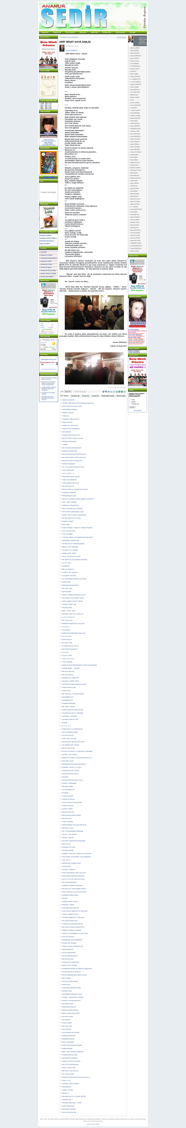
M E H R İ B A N (66, 636)
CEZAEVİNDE (66, 866)
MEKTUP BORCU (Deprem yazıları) (72, 438)
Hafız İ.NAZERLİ (135, 126)
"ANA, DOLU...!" (67, 860)
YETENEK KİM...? (67, 1099)
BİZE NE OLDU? (67, 818)
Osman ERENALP (72, 37)
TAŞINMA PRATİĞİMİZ (69, 703)
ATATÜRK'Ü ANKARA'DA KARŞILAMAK (74, 841)
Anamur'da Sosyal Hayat (48, 270)
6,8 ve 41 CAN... (67, 563)
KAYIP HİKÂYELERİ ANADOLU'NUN (73, 511)
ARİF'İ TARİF (66, 524)
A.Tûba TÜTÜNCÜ (135, 152)
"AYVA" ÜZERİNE (67, 662)
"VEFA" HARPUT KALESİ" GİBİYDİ (72, 601)
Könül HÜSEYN (135, 141)
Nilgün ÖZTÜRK (135, 204)
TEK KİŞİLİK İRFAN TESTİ (70, 920)
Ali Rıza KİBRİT (134, 219)
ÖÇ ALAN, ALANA (67, 1016)
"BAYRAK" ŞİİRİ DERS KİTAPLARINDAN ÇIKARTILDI (78, 403)
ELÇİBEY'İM (65, 566)
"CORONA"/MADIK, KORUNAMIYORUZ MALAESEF (77, 537)
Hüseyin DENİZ (134, 68)
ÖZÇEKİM (65, 777)
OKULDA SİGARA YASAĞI (70, 981)
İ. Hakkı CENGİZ (135, 110)
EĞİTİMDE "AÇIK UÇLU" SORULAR (72, 614)
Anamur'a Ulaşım (46, 267)
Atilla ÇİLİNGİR (134, 53)
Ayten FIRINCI (134, 183)
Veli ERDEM (134, 191)
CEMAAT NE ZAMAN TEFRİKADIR (72, 885)
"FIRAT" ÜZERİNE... (68, 821)
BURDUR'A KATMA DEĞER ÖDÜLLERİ (73, 633)
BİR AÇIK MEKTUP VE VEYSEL (71, 518)
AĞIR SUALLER (67, 639)
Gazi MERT (133, 108)
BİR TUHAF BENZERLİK (69, 882)
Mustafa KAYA (134, 165)
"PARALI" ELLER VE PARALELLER (72, 946)
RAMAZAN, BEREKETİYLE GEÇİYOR (73, 623)
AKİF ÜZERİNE (66, 1029)
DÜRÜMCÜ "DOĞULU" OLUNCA (72, 767)
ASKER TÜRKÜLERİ (68, 1106)
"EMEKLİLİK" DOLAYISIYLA (70, 505)
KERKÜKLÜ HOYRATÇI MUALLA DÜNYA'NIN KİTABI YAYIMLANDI (49, 383)
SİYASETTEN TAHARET (69, 943)
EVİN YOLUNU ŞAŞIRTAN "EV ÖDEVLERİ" (75, 911)
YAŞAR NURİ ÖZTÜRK (69, 687)
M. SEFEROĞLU (135, 66)
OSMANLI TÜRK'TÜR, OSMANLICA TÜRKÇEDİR (76, 853)
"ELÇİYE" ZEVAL (67, 655)
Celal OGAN (134, 180)
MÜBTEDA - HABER (68, 904)
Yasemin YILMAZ (135, 115)
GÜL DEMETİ (66, 1019)
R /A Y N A (65, 652)
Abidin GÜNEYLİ (135, 217)
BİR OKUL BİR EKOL (68, 671)
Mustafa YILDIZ (134, 222)
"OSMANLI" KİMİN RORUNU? (71, 419)
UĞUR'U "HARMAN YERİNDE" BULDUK (74, 595)
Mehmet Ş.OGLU (135, 199)
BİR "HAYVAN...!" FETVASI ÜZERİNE (73, 694)
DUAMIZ (64, 722)
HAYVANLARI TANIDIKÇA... (70, 1058)
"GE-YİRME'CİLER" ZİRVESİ (70, 745)
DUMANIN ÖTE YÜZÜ (68, 847)
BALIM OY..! (65, 1093)
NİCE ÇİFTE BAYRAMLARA (70, 1064)
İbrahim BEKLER (135, 118)
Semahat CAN (134, 227)
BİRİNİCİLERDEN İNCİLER (70, 1010)
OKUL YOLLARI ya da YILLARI (71, 556)
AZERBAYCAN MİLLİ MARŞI (70, 770)
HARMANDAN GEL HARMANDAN (72, 940)
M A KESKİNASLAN (136, 245)
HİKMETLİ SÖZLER (68, 412)
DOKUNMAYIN (66, 1087)
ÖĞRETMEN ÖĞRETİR (69, 1007)
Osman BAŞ (134, 121)
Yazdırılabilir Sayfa (107, 396)
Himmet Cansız (134, 61)
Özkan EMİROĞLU (136, 248)
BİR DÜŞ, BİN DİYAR (68, 748)
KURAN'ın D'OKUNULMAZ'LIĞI (71, 1000)
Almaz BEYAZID (135, 149)
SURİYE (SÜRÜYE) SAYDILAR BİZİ (72, 710)
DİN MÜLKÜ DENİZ (68, 850)
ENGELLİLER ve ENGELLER (70, 962)
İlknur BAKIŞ (134, 160)
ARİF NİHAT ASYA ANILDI (69, 649)
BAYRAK (64, 898)
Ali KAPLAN (133, 186)
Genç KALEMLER (135, 105)
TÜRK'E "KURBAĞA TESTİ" (70, 914)
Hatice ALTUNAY (135, 139)
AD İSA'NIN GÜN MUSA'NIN (70, 908)
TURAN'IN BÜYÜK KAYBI (69, 1055)
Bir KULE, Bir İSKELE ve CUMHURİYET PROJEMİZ (77, 751)
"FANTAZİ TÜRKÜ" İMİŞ (69, 604)
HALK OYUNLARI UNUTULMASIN (72, 508)
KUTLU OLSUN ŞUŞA (68, 531)
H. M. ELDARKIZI (135, 81)
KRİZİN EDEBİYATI (67, 949)
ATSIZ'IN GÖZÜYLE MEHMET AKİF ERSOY (75, 489)
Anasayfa (44, 252)
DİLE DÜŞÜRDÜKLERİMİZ (70, 732)
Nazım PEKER (134, 58)
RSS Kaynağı (87, 1121)
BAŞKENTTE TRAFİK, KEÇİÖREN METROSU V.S (77, 757)
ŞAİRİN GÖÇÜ (66, 582)
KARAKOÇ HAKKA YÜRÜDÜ (70, 1083)
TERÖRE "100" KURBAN (69, 754)
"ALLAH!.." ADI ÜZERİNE (69, 834)
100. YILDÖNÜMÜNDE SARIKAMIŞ (72, 831)
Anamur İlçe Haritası (47, 276)
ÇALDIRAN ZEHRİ (67, 1003)
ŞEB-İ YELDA (66, 844)
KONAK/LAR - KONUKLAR (70, 425)
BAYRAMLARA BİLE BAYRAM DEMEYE (74, 764)
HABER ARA (57, 32)
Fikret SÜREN (134, 50)
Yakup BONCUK (135, 89)
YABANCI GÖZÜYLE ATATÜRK (71, 1061)
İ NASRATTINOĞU (135, 243)
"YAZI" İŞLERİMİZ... (68, 534)
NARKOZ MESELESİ (68, 400)
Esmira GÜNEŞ (134, 102)
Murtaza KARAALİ (135, 178)
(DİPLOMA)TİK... (67, 432)
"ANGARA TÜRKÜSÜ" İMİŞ (70, 719)
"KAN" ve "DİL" (66, 1080)
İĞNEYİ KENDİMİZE (68, 1042)
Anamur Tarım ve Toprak (48, 273)
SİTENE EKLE (107, 32)
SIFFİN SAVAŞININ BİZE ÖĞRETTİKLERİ (74, 975)
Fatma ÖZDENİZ (135, 76)
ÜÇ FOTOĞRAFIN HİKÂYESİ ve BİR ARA (74, 579)
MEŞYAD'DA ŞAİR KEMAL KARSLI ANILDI (49, 378)
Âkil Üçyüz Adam (67, 1026)
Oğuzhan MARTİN (135, 84)
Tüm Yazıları (64, 396)
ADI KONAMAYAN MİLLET (70, 956)
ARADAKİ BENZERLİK (68, 1035)
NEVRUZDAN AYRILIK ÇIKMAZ (71, 815)
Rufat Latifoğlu (134, 87)
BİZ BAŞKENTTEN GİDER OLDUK (72, 780)
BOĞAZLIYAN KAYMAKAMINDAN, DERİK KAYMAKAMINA (79, 665)
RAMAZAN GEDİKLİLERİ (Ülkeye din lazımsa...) (76, 1077)
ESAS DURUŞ (66, 690)
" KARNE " (65, 444)
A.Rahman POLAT (135, 170)
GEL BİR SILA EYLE (68, 486)
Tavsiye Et (95, 396)
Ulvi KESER (133, 212)
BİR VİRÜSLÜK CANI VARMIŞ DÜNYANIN (74, 559)
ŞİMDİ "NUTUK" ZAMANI (69, 965)
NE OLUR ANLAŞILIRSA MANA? (71, 448)
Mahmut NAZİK (134, 97)
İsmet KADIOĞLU (135, 136)
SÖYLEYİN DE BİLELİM (69, 1112)
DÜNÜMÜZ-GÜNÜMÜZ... (69, 492)
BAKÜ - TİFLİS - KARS (68, 611)
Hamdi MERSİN (135, 113)
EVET (133, 399)
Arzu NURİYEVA (135, 134)
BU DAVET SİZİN (67, 642)
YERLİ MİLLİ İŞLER (68, 761)
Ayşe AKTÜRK (134, 188)
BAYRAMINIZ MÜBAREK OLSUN (72, 994)
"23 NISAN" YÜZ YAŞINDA (70, 550)
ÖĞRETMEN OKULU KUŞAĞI (71, 476)
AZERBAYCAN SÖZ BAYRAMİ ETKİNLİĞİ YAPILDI (48, 398)
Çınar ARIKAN (134, 63)
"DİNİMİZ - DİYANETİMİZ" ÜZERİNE (72, 997)
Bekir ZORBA (134, 74)
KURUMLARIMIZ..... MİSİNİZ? (71, 668)
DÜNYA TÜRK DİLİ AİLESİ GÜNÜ (72, 406)
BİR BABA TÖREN (67, 786)
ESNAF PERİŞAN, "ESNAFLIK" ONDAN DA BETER (77, 527)
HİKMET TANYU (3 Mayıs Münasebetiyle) (74, 515)
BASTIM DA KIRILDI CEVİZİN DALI (72, 460)
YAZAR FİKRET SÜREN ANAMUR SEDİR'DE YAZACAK (49, 389)
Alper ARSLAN (134, 175)
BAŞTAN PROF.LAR (68, 812)
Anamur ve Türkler (46, 255)
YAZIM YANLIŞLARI (68, 470)
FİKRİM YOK (135, 404)
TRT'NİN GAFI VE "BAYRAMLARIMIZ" (73, 543)
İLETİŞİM (132, 32)
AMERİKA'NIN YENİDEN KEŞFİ (71, 863)
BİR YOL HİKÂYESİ (68, 569)
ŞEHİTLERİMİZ (66, 591)
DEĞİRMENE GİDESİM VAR (70, 540)
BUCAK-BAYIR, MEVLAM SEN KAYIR (73, 741)
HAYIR (133, 402)
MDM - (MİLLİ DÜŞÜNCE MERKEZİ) (73, 1051)
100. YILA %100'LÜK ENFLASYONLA (73, 467)
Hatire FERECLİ (135, 144)
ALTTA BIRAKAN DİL (68, 789)
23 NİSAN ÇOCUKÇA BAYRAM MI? (72, 924)
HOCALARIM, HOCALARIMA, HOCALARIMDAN (76, 857)
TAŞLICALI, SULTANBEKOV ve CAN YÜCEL (75, 933)
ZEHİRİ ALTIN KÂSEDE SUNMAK (72, 1045)
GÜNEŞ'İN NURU (135, 128)
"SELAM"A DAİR (67, 607)
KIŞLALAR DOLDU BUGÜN (70, 773)
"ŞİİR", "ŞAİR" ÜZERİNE (69, 502)
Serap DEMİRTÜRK (136, 209)
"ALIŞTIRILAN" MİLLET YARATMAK (72, 713)
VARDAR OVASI (67, 991)
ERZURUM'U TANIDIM (68, 1109)
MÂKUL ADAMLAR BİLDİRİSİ (70, 1013)
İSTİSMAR (65, 793)
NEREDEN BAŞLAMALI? (69, 441)
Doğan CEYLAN (135, 162)
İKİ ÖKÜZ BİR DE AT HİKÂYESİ (71, 972)
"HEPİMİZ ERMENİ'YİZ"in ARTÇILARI (73, 917)
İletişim (101, 1121)
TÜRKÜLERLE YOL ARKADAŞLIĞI (72, 729)
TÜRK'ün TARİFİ (67, 1023)
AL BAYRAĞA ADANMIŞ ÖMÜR (71, 987)
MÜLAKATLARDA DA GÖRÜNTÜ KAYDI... (74, 454)
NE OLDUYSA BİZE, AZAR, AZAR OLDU (74, 457)
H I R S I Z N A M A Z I (68, 617)
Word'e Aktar (121, 396)
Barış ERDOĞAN (135, 230)
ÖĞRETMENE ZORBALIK (69, 409)
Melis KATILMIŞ (135, 147)
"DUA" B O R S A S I (68, 658)
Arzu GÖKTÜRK (135, 92)
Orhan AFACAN (135, 123)
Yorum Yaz (85, 396)
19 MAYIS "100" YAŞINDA (69, 572)
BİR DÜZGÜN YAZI (67, 959)
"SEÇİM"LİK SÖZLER (68, 799)
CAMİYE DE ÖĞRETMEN (69, 451)
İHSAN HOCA (66, 984)
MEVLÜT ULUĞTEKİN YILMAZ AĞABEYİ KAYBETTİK (78, 499)
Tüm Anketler (137, 410)
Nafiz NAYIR (134, 173)
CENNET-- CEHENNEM (69, 783)
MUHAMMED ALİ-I (67, 700)
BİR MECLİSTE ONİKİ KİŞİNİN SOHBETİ (74, 888)
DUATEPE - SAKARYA (68, 869)
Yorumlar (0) (75, 396)
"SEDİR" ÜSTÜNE (67, 1090)
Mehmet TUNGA (135, 201)
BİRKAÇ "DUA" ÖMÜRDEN (70, 547)
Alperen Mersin (134, 251)
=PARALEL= (66, 416)
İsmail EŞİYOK (134, 214)
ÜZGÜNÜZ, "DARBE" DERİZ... (71, 681)
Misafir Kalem (134, 94)
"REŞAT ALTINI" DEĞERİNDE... (71, 428)
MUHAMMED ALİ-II (67, 697)
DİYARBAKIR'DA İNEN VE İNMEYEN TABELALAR (77, 968)
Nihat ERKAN (134, 196)
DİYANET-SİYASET (68, 521)
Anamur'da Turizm (46, 264)
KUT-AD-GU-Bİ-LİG (68, 735)
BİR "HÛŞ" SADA (67, 588)
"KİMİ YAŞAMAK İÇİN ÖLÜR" (70, 483)
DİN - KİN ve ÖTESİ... (68, 1074)
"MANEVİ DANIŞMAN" (68, 464)
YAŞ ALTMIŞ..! (66, 630)
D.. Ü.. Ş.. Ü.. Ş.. (67, 726)
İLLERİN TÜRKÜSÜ (68, 805)
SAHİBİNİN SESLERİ (68, 1039)
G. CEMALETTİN (135, 79)
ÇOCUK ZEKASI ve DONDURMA (72, 802)
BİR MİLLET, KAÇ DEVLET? (70, 1071)
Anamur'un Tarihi (46, 261)
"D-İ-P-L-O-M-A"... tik (68, 473)
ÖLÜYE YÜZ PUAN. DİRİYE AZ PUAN (73, 879)
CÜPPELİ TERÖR (67, 809)
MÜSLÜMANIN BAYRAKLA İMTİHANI (73, 876)
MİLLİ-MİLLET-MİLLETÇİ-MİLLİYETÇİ (73, 927)
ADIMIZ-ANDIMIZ (67, 1048)
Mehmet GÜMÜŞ (135, 167)
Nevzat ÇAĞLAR (135, 238)
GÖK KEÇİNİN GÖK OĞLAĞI (70, 1032)
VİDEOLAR (82, 32)
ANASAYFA (45, 32)
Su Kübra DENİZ (135, 232)
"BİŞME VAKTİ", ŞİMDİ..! (69, 553)
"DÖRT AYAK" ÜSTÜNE (69, 738)
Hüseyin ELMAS (135, 235)
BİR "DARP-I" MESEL (68, 706)
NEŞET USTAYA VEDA (69, 1067)
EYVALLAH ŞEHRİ (67, 796)
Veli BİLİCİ (133, 71)
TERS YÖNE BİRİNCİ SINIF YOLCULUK (74, 872)
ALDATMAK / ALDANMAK (69, 716)
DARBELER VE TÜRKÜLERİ (70, 678)
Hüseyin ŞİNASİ (135, 48)
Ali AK (132, 100)
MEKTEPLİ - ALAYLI (68, 828)
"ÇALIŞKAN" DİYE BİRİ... (69, 575)
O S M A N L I (66, 626)
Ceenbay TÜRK (135, 131)
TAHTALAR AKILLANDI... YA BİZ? (72, 1103)
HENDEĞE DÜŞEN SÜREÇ (70, 895)
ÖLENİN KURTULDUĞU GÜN (71, 435)
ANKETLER (94, 32)
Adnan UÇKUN (134, 225)
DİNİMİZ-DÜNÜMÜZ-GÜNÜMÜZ (71, 930)
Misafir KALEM (134, 193)
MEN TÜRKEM (66, 978)
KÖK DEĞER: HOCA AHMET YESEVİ (73, 598)
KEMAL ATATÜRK (67, 422)
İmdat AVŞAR (134, 154)
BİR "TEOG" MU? (67, 620)
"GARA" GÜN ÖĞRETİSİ (69, 480)
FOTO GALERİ (70, 32)
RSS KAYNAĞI (120, 32)
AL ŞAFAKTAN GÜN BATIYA (70, 646)
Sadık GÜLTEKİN (135, 240)
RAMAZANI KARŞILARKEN (70, 585)
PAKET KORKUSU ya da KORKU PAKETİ (74, 892)
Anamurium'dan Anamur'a (49, 258)
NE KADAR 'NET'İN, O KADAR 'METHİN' (74, 1096)
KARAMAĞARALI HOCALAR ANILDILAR (74, 825)
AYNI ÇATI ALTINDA (68, 936)
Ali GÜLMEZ (134, 157)
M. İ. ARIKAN (134, 206)
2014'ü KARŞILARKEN (69, 952)
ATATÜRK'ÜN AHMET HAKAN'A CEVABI (74, 684)
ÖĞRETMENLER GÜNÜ (69, 495)
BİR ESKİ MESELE (67, 674)
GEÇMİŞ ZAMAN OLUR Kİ (70, 901)
